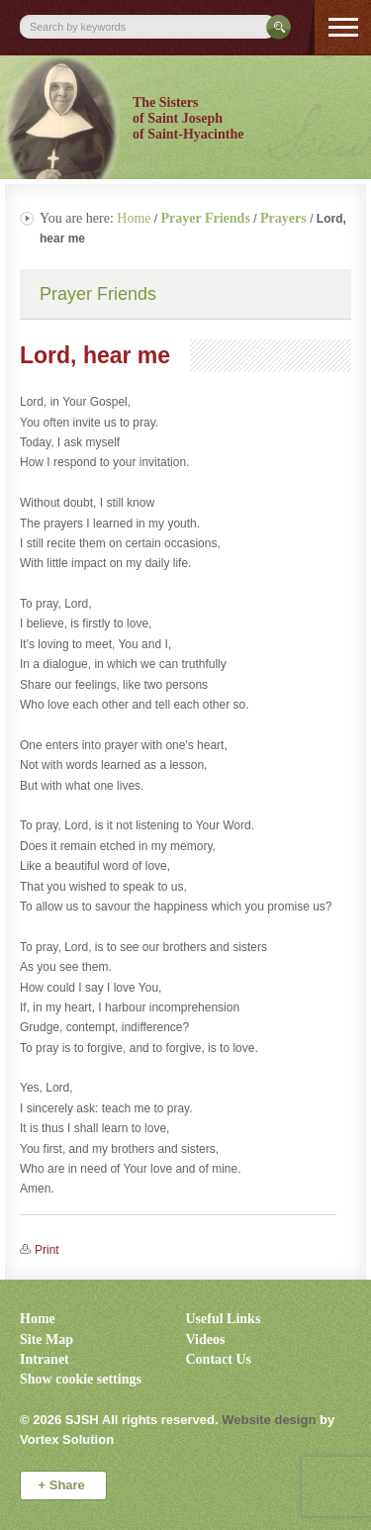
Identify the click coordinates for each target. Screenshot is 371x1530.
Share (64, 1485)
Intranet (44, 1359)
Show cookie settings (80, 1379)
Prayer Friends (98, 294)
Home (133, 218)
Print (47, 1250)
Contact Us (219, 1359)
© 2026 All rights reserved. (119, 1419)
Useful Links (223, 1318)
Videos (206, 1339)
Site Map (46, 1339)
